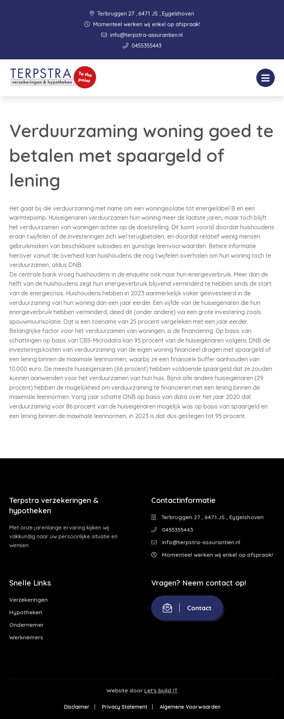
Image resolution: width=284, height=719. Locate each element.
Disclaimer (76, 707)
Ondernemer (26, 624)
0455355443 (142, 45)
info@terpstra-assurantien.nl (142, 34)
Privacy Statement (124, 707)
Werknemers (26, 637)
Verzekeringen (28, 599)
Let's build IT (161, 690)
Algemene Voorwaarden (190, 707)
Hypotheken (25, 612)
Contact (187, 607)
